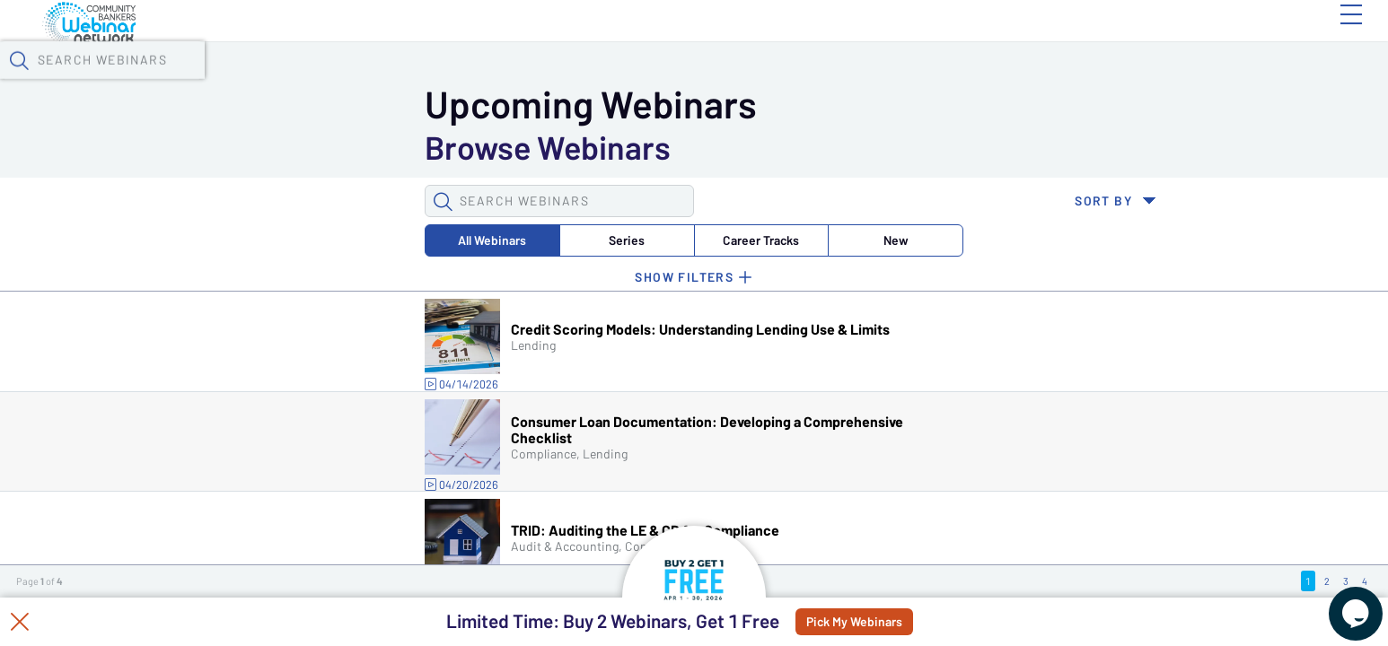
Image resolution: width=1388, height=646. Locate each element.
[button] (1031, 44)
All (217, 147)
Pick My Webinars (897, 622)
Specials (635, 45)
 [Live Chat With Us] (1339, 601)
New (553, 147)
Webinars (323, 45)
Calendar (423, 45)
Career (441, 147)
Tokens (513, 45)
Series (329, 147)
